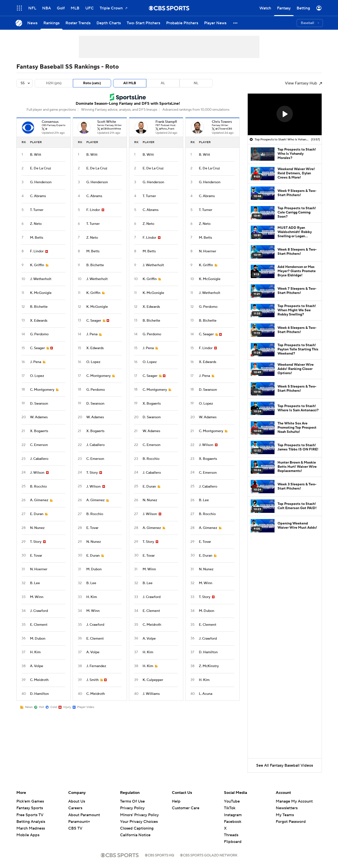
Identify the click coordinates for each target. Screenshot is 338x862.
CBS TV (75, 828)
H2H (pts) (53, 83)
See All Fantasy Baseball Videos (284, 765)
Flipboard (233, 841)
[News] (32, 23)
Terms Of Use (132, 801)
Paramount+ (79, 821)
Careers (75, 808)
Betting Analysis (30, 821)
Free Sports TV (29, 814)
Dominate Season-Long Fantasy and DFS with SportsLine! (128, 103)
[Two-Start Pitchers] (143, 23)
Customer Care (185, 808)
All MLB (129, 83)
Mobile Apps (27, 835)
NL (196, 83)
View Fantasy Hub (303, 83)
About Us (76, 801)
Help (176, 801)
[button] (235, 23)
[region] (285, 114)
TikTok (229, 808)
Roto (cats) (92, 83)
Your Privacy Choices (139, 821)
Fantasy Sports (29, 808)
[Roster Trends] (77, 23)
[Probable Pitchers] (182, 23)
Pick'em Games (30, 801)
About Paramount (84, 814)
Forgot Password (291, 821)
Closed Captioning (137, 828)
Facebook (232, 821)
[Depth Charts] (108, 23)
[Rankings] (51, 23)
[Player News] (215, 23)
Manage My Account (294, 801)
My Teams (285, 814)
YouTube (232, 801)
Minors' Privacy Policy (139, 814)
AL (163, 83)
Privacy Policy (132, 808)
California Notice (135, 835)
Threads (231, 835)
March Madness (30, 828)
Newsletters (287, 808)
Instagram (233, 814)
